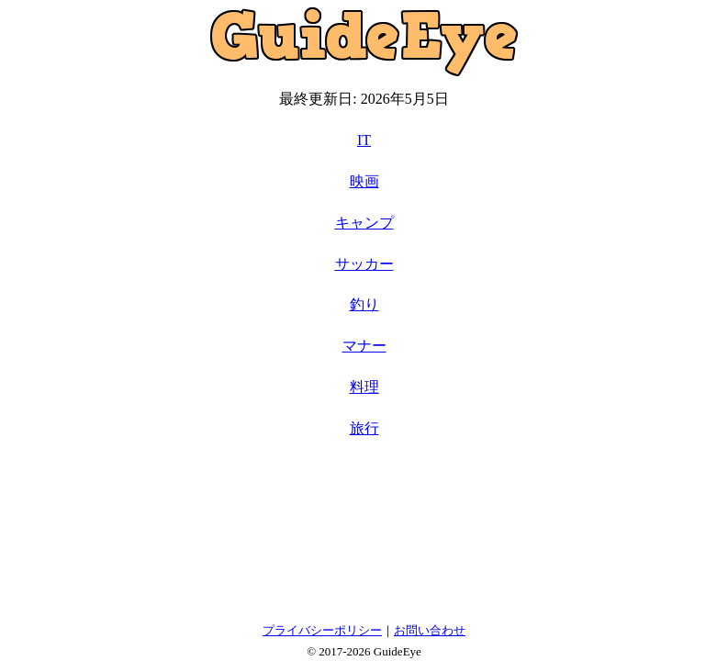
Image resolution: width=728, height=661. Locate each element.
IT (364, 140)
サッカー (364, 264)
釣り (364, 304)
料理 (364, 387)
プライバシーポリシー (322, 630)
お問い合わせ (429, 630)
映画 (364, 181)
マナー (364, 345)
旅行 (364, 428)
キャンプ (364, 222)
